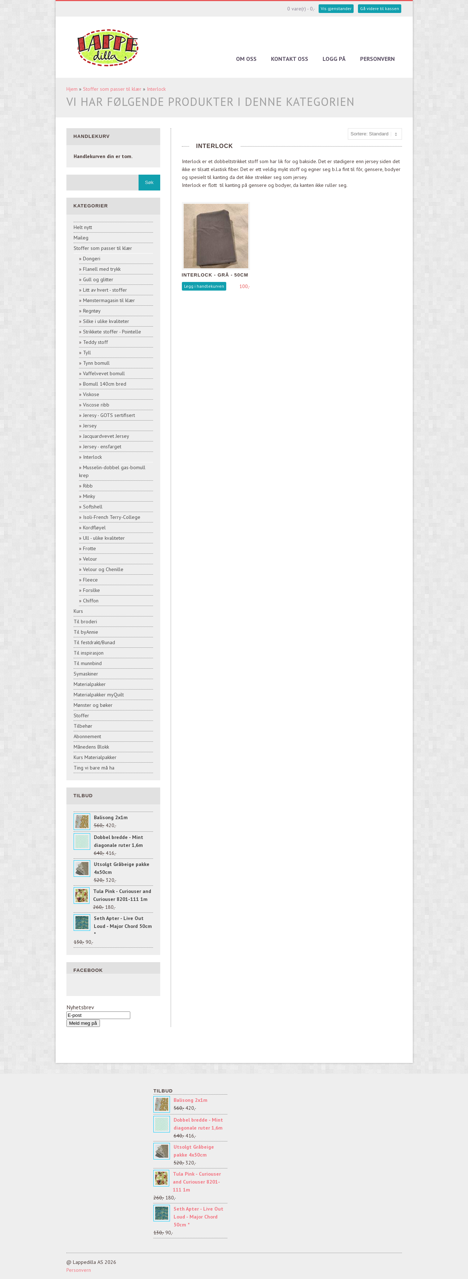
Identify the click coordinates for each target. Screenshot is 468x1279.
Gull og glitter (98, 279)
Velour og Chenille (103, 569)
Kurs (78, 611)
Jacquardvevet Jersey (106, 436)
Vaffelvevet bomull (104, 373)
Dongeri (91, 258)
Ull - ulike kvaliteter (104, 538)
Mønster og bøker (93, 705)
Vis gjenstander (336, 8)
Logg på (334, 58)
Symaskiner (86, 673)
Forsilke (91, 590)
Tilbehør (83, 726)
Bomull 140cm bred (104, 384)
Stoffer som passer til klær (112, 89)
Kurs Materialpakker (95, 757)
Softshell (92, 506)
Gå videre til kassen (379, 8)
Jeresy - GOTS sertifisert (109, 415)
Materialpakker (90, 684)
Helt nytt (83, 227)
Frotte (89, 548)
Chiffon (91, 600)
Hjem (72, 89)
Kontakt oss (289, 58)
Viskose (91, 394)
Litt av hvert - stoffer (105, 290)
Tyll (87, 352)
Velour (90, 559)
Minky (89, 496)
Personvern (377, 58)
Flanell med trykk (102, 269)
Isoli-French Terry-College (111, 517)
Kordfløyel (94, 527)
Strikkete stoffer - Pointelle (112, 331)
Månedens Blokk (91, 747)
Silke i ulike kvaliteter (106, 321)
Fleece (90, 579)
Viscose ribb (96, 404)
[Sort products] (375, 134)
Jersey (90, 425)
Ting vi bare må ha (94, 767)
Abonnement (87, 736)
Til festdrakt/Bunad (94, 642)
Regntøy (92, 311)
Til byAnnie (86, 632)
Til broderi (85, 621)
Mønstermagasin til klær (109, 300)
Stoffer (81, 715)
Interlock (156, 89)
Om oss (246, 58)
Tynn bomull (96, 363)
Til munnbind (88, 663)
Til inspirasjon (89, 653)
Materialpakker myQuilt (99, 694)
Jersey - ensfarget (102, 446)
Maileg (81, 237)
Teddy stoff (95, 342)
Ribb (88, 486)
